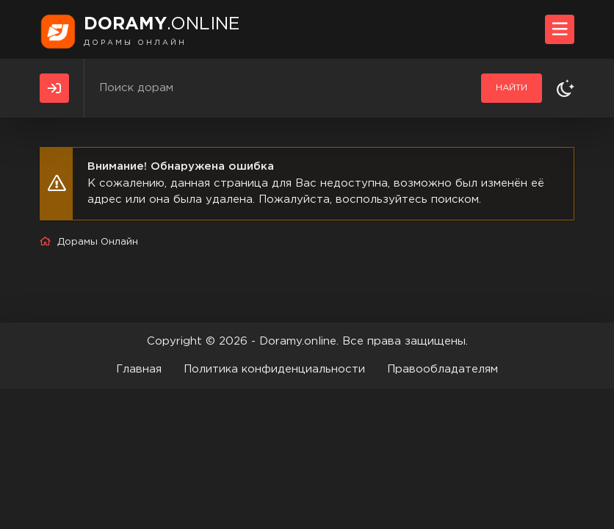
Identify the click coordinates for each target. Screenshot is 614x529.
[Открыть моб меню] (559, 29)
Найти (511, 88)
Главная (139, 369)
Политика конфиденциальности (274, 369)
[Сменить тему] (565, 88)
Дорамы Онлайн (97, 242)
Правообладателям (442, 369)
